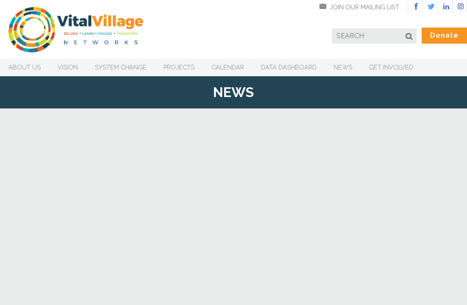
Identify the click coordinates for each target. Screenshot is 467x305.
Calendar (227, 67)
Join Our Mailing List (364, 7)
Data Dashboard (289, 67)
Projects (179, 67)
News (343, 67)
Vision (68, 67)
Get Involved (391, 67)
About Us (24, 67)
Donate (444, 35)
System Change (121, 67)
